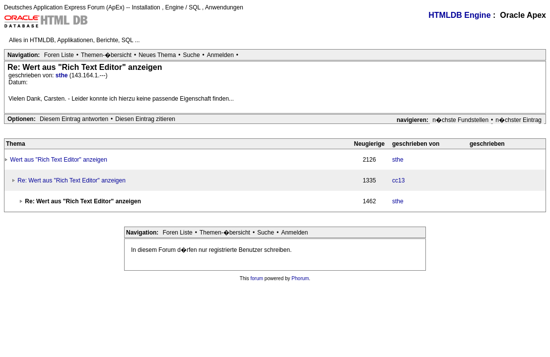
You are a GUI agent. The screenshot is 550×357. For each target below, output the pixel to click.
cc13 (398, 180)
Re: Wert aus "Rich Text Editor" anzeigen (71, 180)
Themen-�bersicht (106, 55)
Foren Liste (59, 55)
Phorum (300, 278)
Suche (191, 55)
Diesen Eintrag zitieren (145, 119)
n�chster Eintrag (518, 120)
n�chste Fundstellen (460, 120)
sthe (62, 75)
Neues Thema (157, 55)
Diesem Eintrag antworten (74, 119)
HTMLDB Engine (459, 15)
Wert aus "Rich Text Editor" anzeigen (58, 159)
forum (257, 278)
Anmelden (220, 55)
